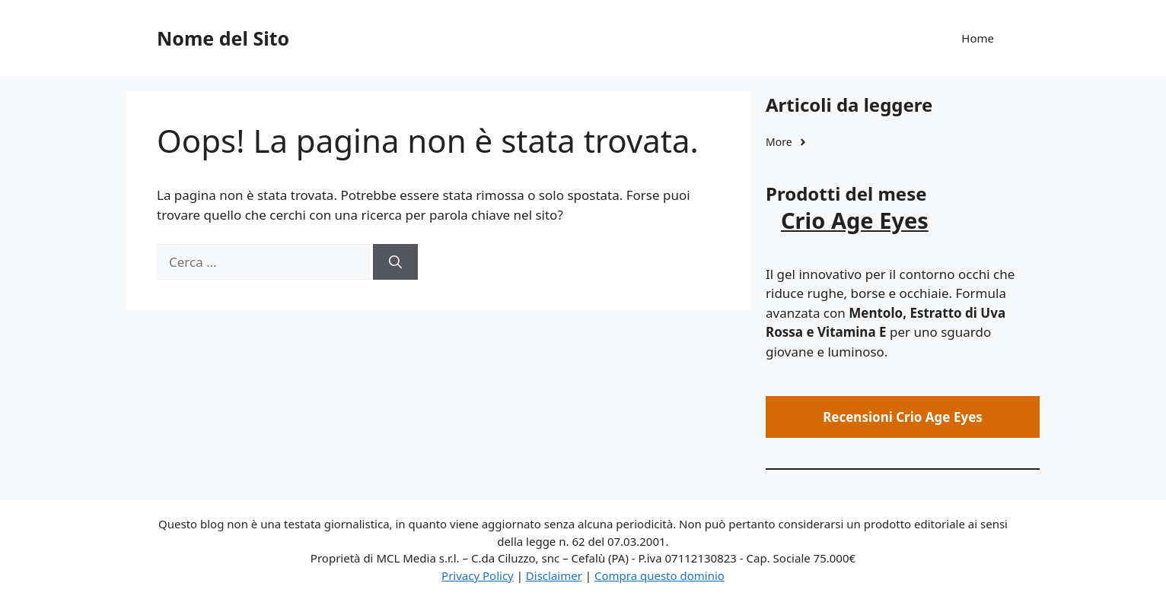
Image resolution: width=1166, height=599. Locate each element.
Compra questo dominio (659, 575)
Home (977, 38)
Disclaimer (554, 575)
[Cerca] (395, 262)
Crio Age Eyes (855, 220)
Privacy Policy (477, 575)
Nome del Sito (223, 38)
